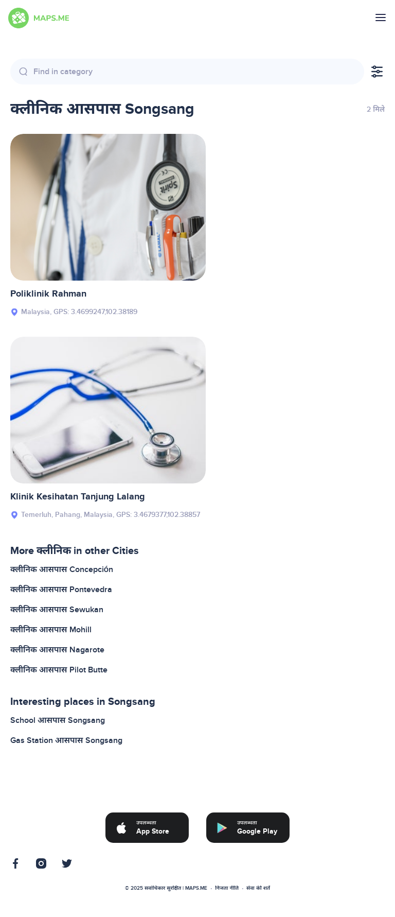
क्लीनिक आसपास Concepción (61, 569)
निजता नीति (227, 888)
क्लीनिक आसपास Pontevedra (61, 589)
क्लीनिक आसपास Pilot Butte (58, 670)
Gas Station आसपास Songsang (66, 740)
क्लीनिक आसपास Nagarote (57, 650)
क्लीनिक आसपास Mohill (51, 630)
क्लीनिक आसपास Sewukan (56, 609)
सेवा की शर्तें (258, 888)
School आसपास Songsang (57, 720)
